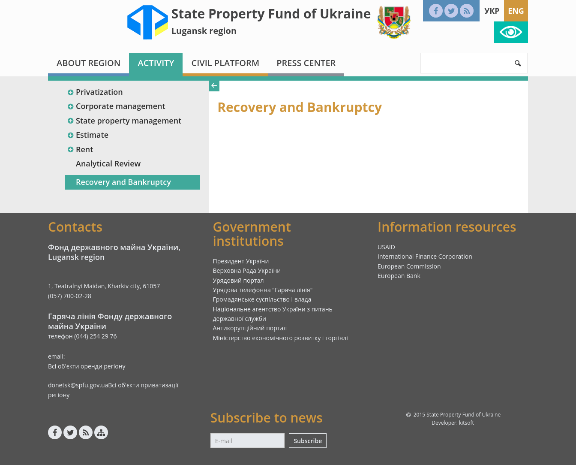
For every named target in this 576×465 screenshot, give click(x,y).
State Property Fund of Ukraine (271, 13)
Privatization (95, 92)
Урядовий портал (238, 280)
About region (88, 63)
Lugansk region (204, 30)
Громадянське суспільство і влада (262, 299)
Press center (306, 63)
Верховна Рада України (247, 270)
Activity (156, 63)
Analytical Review (108, 163)
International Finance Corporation (425, 256)
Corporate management (116, 106)
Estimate (87, 135)
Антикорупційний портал (250, 328)
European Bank (399, 276)
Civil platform (225, 63)
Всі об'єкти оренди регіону (87, 366)
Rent (80, 149)
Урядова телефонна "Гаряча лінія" (263, 290)
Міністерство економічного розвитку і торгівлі (280, 338)
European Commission (409, 266)
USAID (386, 247)
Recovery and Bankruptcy (123, 182)
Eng (516, 11)
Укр (491, 11)
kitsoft (466, 422)
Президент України (241, 261)
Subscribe (308, 441)
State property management (124, 120)
